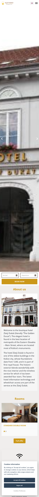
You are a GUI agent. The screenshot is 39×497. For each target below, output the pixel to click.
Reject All (20, 485)
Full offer (19, 441)
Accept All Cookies (19, 480)
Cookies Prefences (19, 491)
